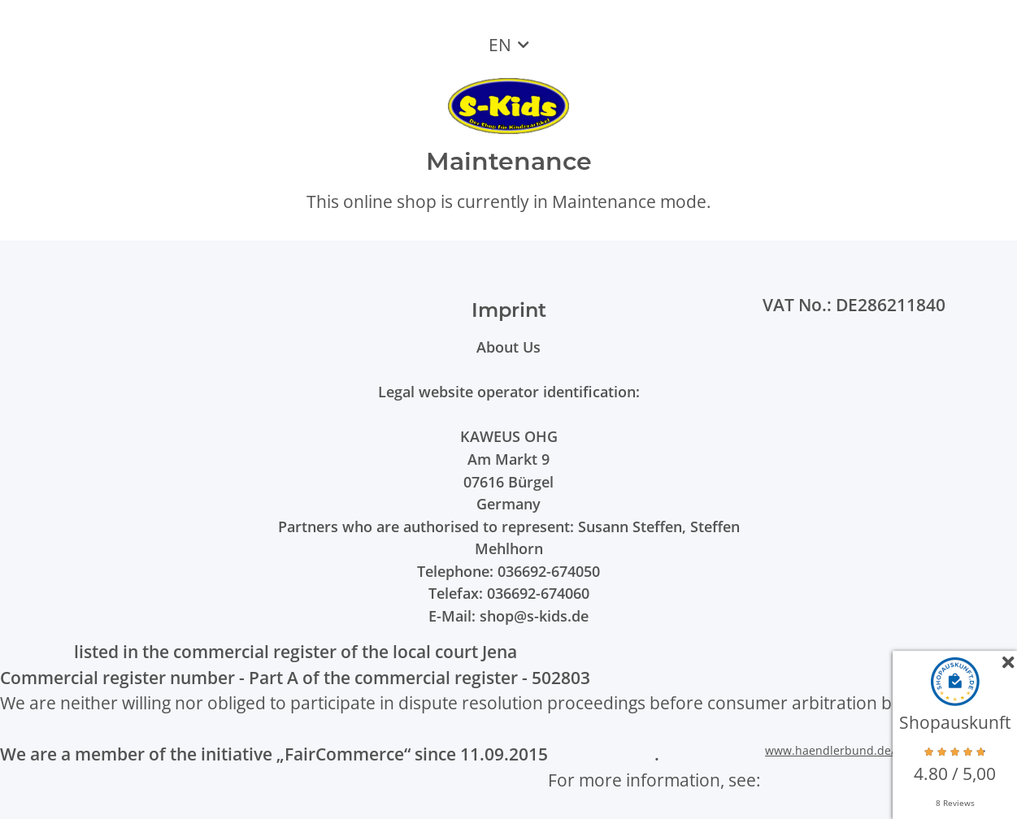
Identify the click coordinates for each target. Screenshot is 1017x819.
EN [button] (500, 44)
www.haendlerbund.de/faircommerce (868, 750)
